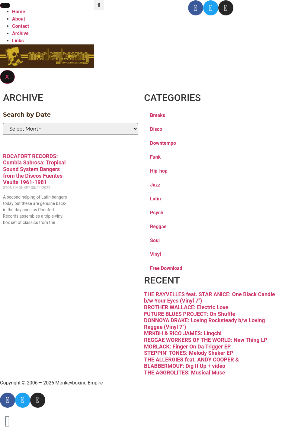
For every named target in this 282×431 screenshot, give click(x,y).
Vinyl (155, 254)
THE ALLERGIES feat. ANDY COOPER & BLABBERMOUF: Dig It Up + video (191, 362)
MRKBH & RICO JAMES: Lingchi (183, 333)
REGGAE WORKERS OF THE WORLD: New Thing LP (206, 340)
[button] (99, 5)
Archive (20, 33)
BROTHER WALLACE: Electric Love (186, 307)
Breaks (157, 115)
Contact (20, 26)
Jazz (155, 185)
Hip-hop (159, 171)
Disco (156, 129)
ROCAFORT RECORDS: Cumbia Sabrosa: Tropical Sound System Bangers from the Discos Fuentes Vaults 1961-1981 (34, 169)
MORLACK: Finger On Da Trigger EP (187, 346)
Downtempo (163, 143)
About (18, 19)
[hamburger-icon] (5, 5)
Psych (156, 212)
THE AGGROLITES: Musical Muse (184, 372)
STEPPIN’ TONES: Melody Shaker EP (188, 353)
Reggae (158, 226)
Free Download (166, 268)
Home (18, 12)
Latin (155, 199)
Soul (155, 240)
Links (18, 41)
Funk (155, 157)
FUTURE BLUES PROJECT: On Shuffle (189, 314)
